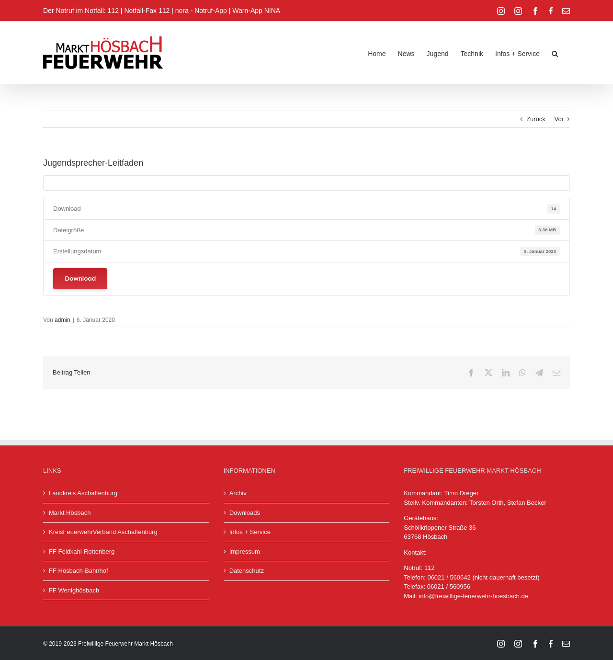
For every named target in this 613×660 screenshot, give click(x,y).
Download (80, 278)
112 (429, 567)
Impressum (244, 551)
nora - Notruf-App (201, 10)
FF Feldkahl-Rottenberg (81, 551)
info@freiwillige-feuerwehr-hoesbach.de (473, 596)
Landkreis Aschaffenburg (83, 493)
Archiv (238, 493)
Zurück (535, 119)
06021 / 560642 (448, 577)
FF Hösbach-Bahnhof (78, 570)
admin (62, 320)
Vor (559, 119)
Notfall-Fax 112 (147, 10)
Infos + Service (250, 531)
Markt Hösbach (70, 512)
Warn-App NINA (256, 10)
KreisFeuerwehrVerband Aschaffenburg (103, 531)
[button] (555, 53)
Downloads (244, 512)
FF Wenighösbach (74, 590)
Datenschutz (246, 570)
